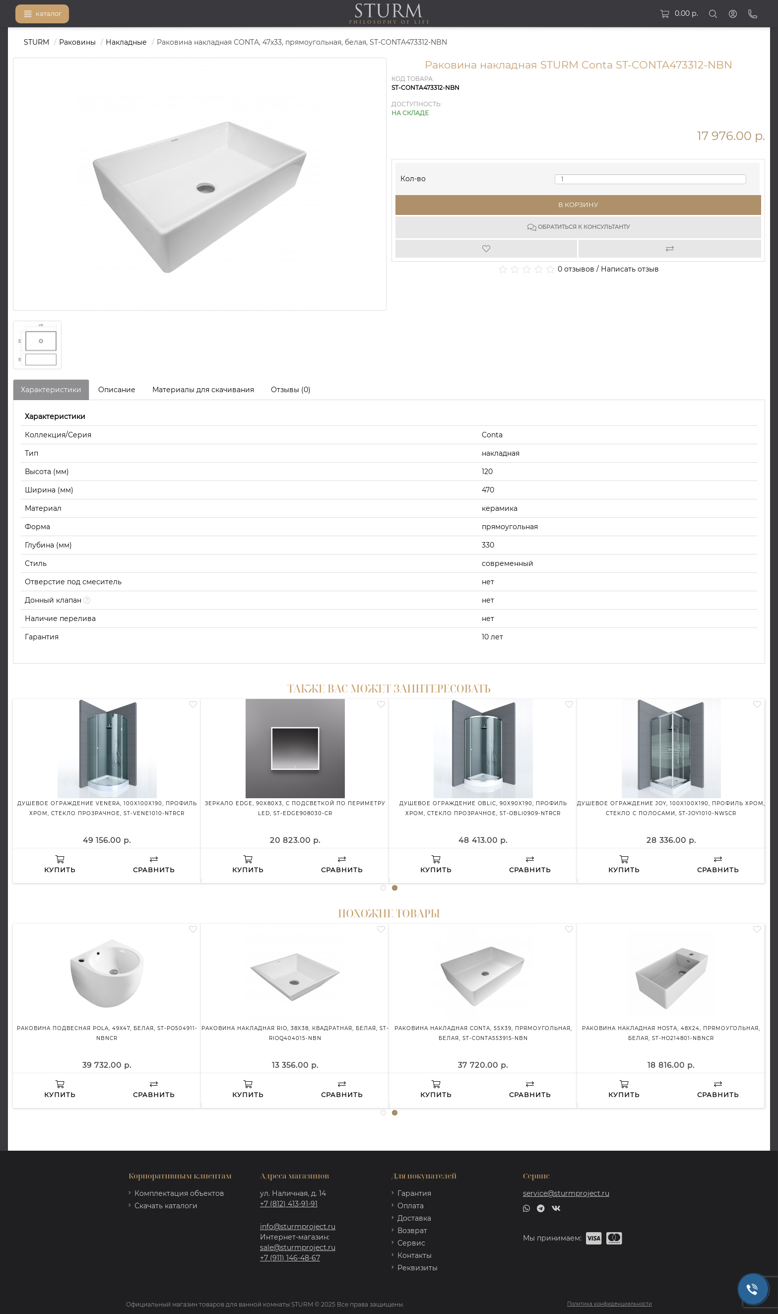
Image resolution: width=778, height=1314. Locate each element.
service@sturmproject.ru (566, 1193)
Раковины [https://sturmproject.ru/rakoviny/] (77, 42)
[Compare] (670, 249)
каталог (42, 14)
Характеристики (51, 389)
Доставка (414, 1218)
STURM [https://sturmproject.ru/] (36, 42)
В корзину (578, 204)
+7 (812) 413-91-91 (289, 1203)
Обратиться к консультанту (578, 227)
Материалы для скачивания (203, 389)
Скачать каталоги (165, 1205)
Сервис (411, 1243)
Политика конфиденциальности (609, 1304)
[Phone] (753, 14)
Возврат (412, 1230)
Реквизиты (417, 1267)
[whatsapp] (526, 1207)
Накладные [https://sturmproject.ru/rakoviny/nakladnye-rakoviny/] (126, 42)
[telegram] (541, 1207)
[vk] (556, 1207)
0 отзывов (576, 269)
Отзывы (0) (291, 389)
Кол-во (413, 176)
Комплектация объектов (179, 1193)
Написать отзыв (630, 269)
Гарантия (414, 1193)
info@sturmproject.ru (297, 1226)
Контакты (414, 1255)
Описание (116, 389)
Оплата (410, 1205)
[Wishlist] (487, 249)
